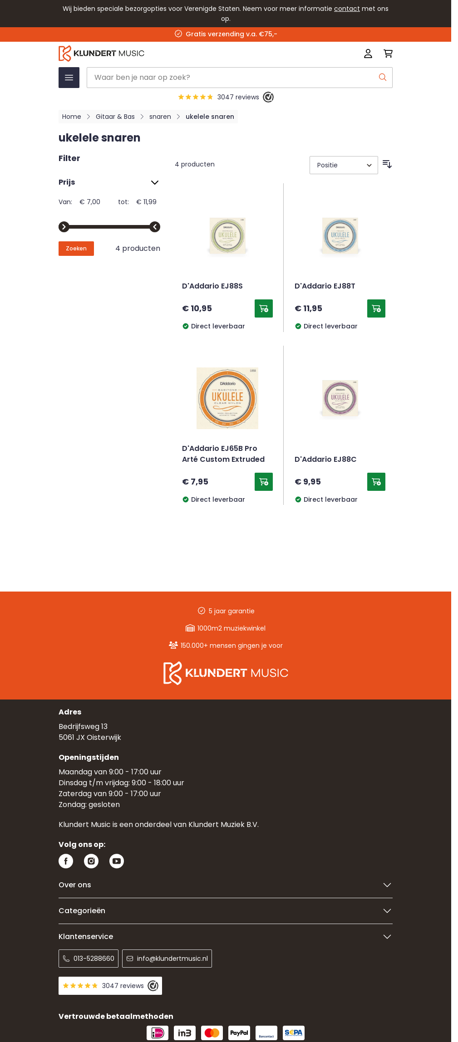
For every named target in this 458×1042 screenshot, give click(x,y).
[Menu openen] (69, 77)
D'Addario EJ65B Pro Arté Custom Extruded (223, 454)
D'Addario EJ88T (325, 286)
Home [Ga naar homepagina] (71, 116)
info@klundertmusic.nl (167, 958)
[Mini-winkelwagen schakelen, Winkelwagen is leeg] (385, 53)
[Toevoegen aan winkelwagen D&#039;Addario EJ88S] (264, 308)
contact (347, 8)
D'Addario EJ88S (212, 286)
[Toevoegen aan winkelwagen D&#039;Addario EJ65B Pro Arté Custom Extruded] (264, 482)
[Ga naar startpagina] (159, 53)
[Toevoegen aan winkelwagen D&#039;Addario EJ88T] (376, 308)
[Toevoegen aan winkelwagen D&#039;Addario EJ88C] (376, 482)
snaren (160, 116)
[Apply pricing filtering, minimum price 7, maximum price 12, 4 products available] (76, 248)
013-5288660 (88, 958)
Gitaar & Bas (115, 116)
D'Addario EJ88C (326, 460)
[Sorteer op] (344, 165)
